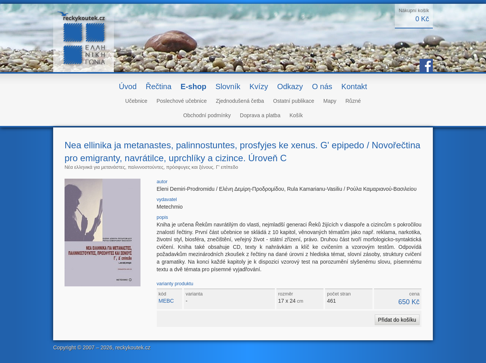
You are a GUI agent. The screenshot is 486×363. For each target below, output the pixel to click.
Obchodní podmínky (207, 115)
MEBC (166, 301)
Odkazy (290, 86)
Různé (353, 101)
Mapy (329, 101)
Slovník (227, 86)
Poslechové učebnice (181, 101)
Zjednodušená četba (240, 101)
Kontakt (354, 86)
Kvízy (258, 86)
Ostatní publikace (293, 101)
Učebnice (136, 101)
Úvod (128, 86)
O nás (322, 86)
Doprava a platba (260, 115)
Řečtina (159, 86)
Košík (296, 115)
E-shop (194, 86)
